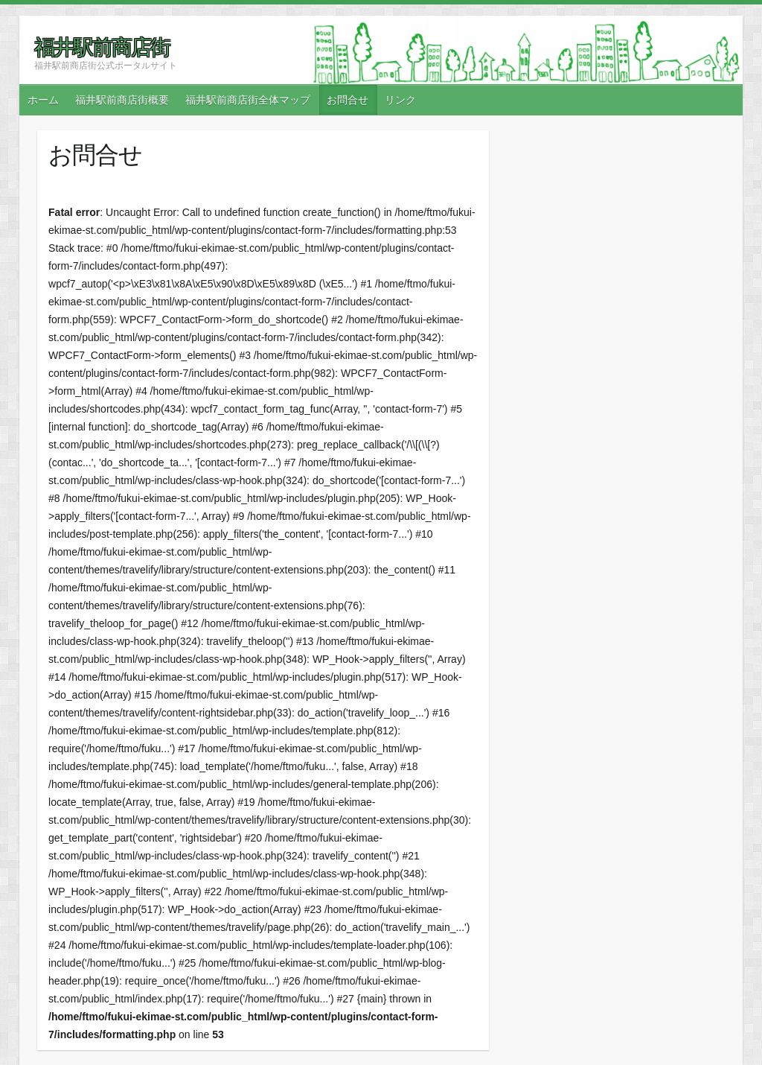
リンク (400, 100)
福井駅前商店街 (102, 47)
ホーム (43, 100)
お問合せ (347, 100)
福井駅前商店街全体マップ (247, 100)
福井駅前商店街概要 (122, 100)
